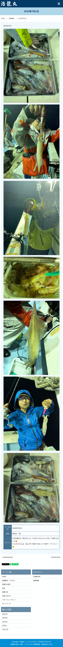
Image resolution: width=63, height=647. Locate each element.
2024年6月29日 (8, 557)
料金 (3, 588)
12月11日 (5, 629)
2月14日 (4, 622)
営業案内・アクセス (8, 580)
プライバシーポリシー (9, 600)
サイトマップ (6, 603)
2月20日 (4, 618)
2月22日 (4, 614)
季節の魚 (5, 592)
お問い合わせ (6, 596)
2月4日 (4, 625)
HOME (3, 18)
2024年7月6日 (55, 557)
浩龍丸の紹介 (6, 584)
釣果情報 (11, 18)
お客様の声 (36, 576)
